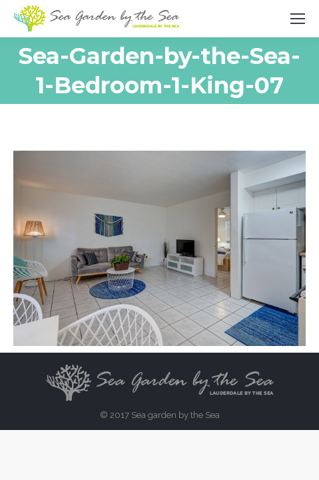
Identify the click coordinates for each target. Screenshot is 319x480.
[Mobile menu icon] (298, 19)
